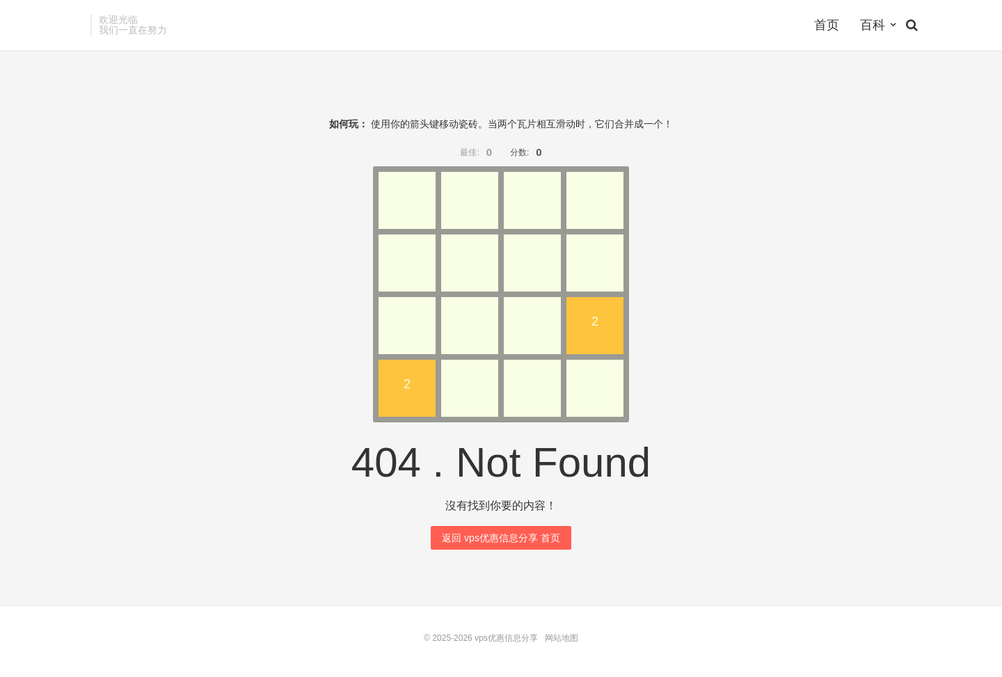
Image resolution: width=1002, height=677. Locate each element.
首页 (826, 25)
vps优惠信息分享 (506, 638)
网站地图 (561, 638)
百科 (872, 25)
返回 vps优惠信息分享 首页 (501, 537)
